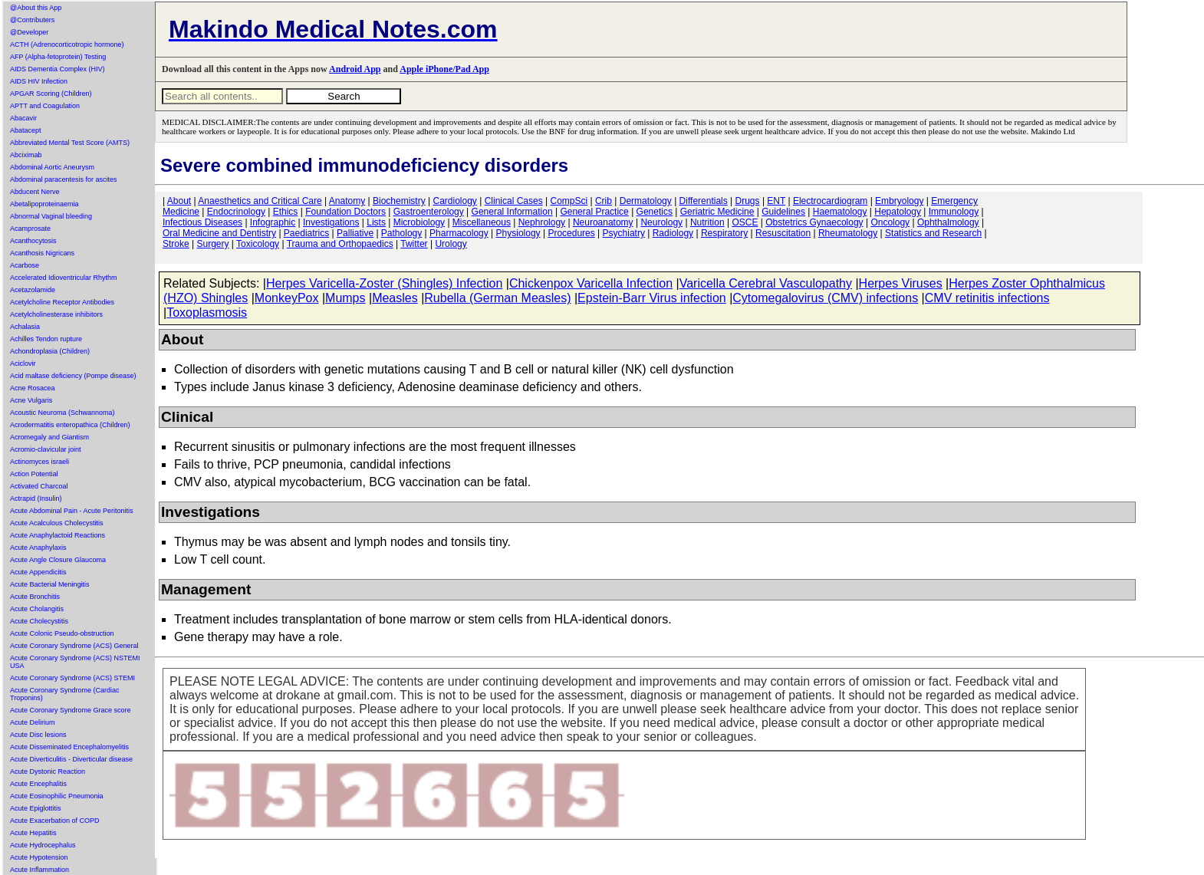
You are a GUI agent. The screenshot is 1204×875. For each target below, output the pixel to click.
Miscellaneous (481, 222)
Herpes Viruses (900, 283)
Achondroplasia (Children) (50, 351)
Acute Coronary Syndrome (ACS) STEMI (72, 678)
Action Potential (34, 474)
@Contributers (32, 20)
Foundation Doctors (345, 211)
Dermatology (646, 201)
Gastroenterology (428, 211)
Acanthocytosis (33, 241)
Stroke (176, 243)
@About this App (35, 8)
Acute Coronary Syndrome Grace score (70, 710)
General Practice (594, 211)
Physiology (518, 233)
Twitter (413, 243)
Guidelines (783, 211)
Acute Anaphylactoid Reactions (57, 535)
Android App (354, 69)
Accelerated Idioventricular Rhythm (63, 277)
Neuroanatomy (603, 222)
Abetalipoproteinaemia (44, 204)
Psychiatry (624, 233)
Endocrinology (236, 211)
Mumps (345, 297)
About (179, 201)
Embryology (899, 201)
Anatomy (347, 201)
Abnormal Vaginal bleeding (51, 216)
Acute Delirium (32, 722)
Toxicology (257, 243)
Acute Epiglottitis (35, 808)
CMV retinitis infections (987, 297)
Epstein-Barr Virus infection (651, 297)
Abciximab (26, 155)
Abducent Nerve (35, 192)
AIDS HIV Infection (38, 81)
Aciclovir (23, 363)
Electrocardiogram (830, 201)
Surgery (212, 243)
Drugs (747, 201)
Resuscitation (783, 233)
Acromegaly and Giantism (49, 437)
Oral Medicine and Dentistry (219, 233)
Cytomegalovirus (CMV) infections (825, 297)
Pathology (401, 233)
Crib (603, 201)
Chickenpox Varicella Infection (591, 283)
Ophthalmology (948, 222)
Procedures (571, 233)
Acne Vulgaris (31, 400)
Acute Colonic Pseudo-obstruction (62, 633)
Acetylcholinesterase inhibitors (56, 314)
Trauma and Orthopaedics (340, 243)
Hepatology (897, 211)
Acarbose (24, 265)
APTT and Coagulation (45, 106)
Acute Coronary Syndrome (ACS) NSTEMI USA (75, 661)
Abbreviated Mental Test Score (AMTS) (70, 142)
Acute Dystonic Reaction (47, 771)
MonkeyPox (287, 297)
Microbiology (419, 222)
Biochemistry (399, 201)
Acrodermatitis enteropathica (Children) (70, 425)
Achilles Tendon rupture (46, 339)
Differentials (703, 201)
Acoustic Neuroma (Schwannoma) (62, 412)
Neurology (661, 222)
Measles (395, 297)
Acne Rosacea (32, 388)
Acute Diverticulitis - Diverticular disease (71, 759)
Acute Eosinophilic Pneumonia (57, 796)
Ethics (285, 211)
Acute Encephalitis (38, 784)
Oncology (890, 222)
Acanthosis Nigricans (42, 253)
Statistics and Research (933, 233)
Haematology (840, 211)
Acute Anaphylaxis (38, 547)
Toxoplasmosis (206, 312)
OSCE (745, 222)
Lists (376, 222)
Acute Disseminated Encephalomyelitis (69, 747)
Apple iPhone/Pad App (444, 69)
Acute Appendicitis (38, 572)
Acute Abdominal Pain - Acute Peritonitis (71, 511)
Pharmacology (459, 233)
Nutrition (707, 222)
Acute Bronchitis (35, 596)
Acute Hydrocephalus (43, 845)
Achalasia (25, 327)
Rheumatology (847, 233)
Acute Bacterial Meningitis (50, 584)
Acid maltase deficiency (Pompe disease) (73, 376)
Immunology (954, 211)
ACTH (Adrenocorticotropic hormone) (67, 44)
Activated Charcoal (39, 486)
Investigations (331, 222)
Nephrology (541, 222)
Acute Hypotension (39, 857)
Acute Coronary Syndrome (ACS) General (74, 646)
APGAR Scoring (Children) (51, 93)
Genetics (655, 211)
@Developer (29, 32)
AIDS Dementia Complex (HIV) (57, 69)
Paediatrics (306, 233)
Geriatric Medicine (717, 211)
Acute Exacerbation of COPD (55, 820)
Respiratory (724, 233)
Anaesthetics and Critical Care (259, 201)
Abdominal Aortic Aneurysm (52, 167)
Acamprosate (30, 228)
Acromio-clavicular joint (45, 449)
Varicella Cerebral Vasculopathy (765, 283)
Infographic (272, 222)
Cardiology (454, 201)
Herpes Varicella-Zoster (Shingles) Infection (384, 283)
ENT (776, 201)
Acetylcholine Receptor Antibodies (62, 302)
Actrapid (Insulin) (36, 498)
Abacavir (23, 118)
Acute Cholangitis (37, 609)
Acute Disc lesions (38, 734)
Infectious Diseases (202, 222)
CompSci (568, 201)
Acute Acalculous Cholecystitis (57, 523)
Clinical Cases (514, 201)
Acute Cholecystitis (39, 621)
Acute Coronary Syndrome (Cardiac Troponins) (65, 694)
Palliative (355, 233)
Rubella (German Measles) (497, 297)
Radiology (673, 233)
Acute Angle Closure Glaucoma (58, 560)
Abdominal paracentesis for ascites (63, 179)
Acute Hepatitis (33, 833)
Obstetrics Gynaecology (814, 222)
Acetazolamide (32, 290)
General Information (512, 211)
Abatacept (25, 130)
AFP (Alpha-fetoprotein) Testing (58, 57)
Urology (450, 243)
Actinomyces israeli (39, 461)
